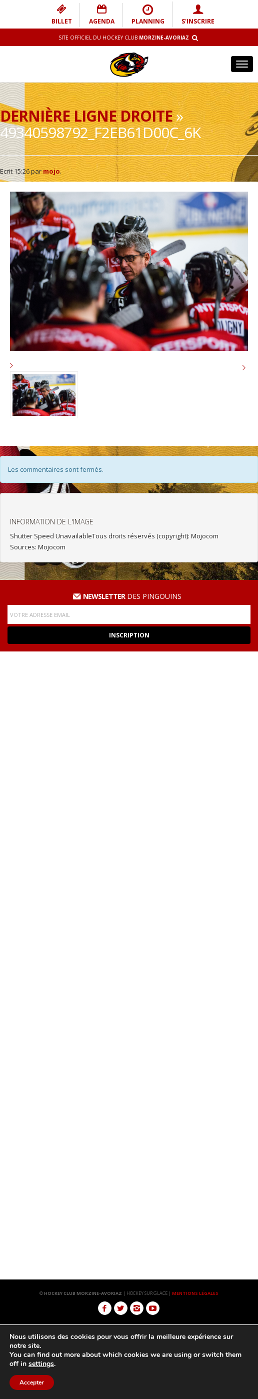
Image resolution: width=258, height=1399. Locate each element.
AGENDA (101, 15)
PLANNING (148, 15)
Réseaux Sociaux (129, 1049)
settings (42, 1364)
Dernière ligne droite (86, 116)
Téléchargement (129, 1069)
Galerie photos (129, 1030)
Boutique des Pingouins (129, 1088)
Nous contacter (129, 1108)
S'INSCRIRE (198, 15)
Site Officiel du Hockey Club (123, 37)
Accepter (32, 1382)
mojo (51, 171)
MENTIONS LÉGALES (195, 1293)
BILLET (62, 15)
